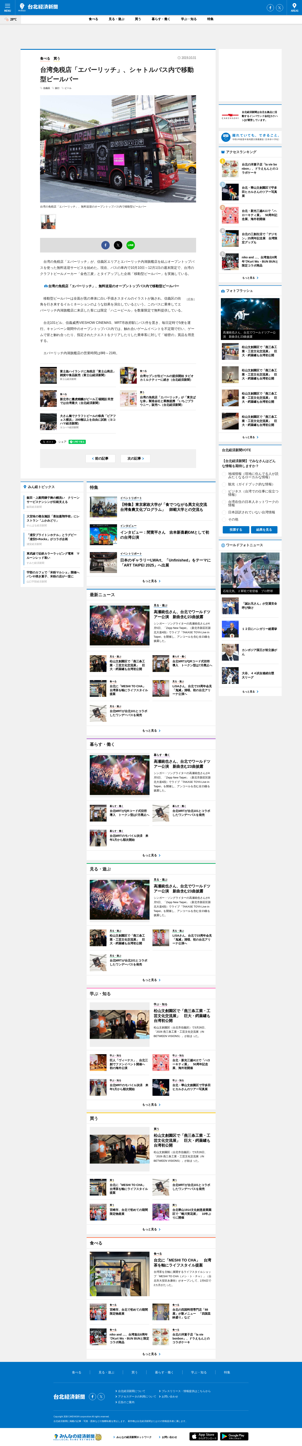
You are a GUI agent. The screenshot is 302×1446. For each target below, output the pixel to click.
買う (138, 19)
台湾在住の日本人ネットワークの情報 (253, 503)
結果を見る (264, 529)
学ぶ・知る (189, 19)
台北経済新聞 (38, 7)
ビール (68, 88)
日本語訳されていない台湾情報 (251, 512)
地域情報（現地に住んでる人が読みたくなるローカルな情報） (253, 475)
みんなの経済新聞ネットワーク (77, 1437)
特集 (210, 19)
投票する (236, 529)
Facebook (270, 7)
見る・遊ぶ (116, 19)
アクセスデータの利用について (137, 1396)
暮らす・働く (161, 19)
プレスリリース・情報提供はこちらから (186, 1391)
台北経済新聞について (131, 1391)
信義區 (46, 88)
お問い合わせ (170, 1396)
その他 (233, 519)
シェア (62, 441)
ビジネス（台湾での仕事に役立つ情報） (253, 493)
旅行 (57, 88)
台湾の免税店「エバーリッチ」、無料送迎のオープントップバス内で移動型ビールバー (113, 286)
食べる (93, 19)
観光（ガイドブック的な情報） (251, 484)
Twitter (279, 7)
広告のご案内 (126, 1402)
